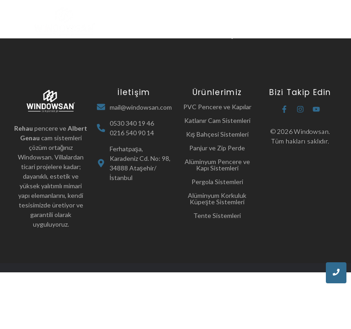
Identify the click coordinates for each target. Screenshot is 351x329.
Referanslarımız (184, 34)
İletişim (230, 34)
